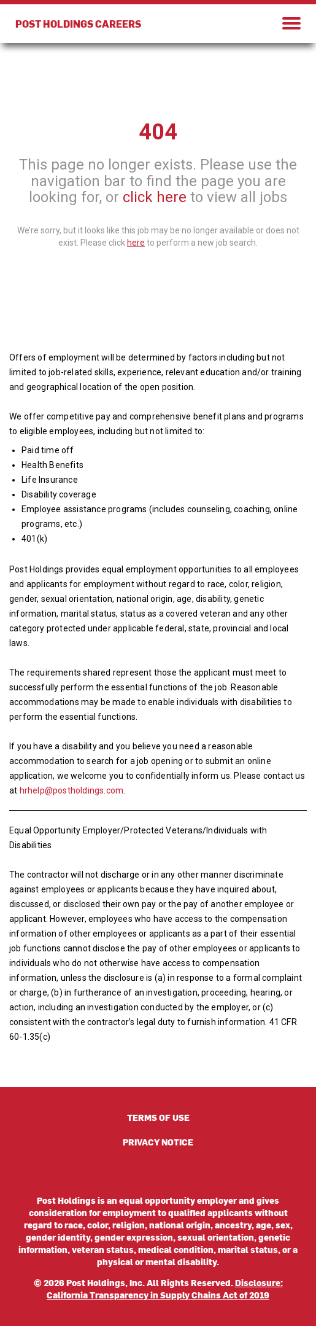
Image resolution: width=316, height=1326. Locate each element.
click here (155, 197)
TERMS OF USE (158, 1117)
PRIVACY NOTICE (158, 1142)
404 (158, 131)
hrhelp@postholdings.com (72, 790)
